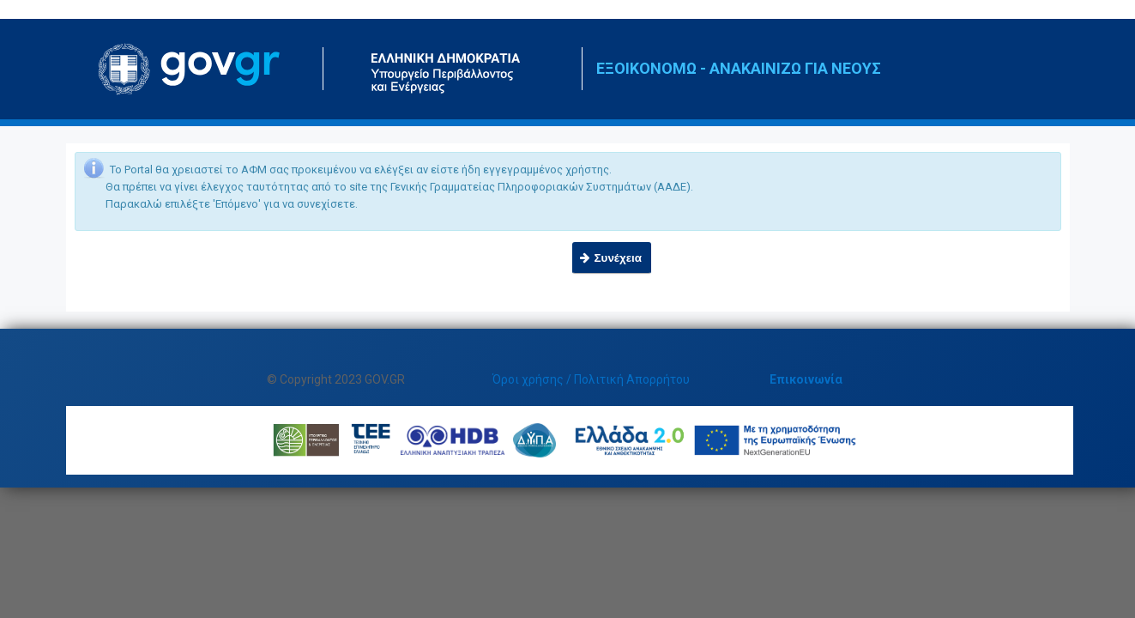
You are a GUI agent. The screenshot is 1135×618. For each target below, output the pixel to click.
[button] (612, 258)
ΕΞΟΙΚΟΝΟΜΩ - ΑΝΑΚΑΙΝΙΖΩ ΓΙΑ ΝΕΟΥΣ (738, 68)
